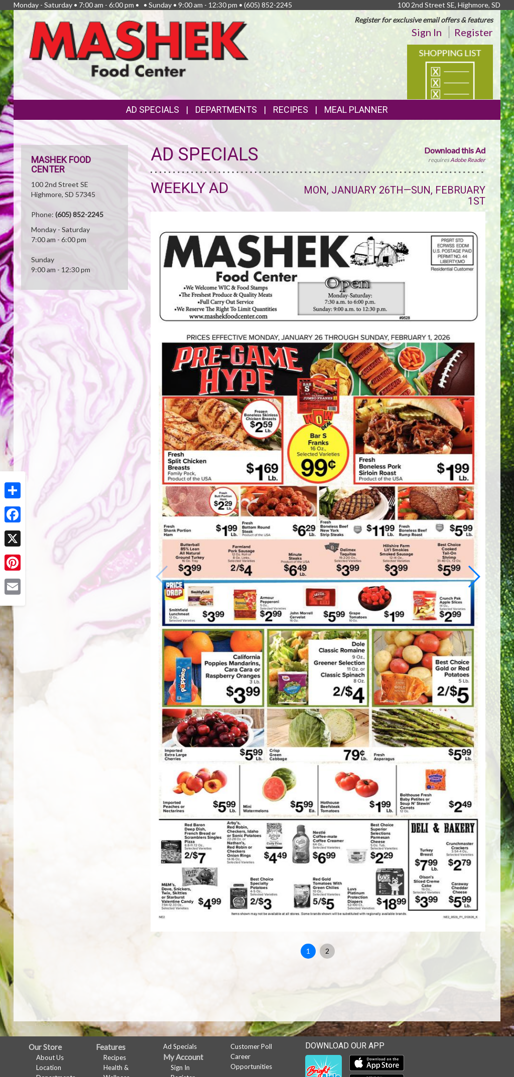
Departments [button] (226, 109)
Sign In (427, 32)
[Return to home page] (139, 48)
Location (48, 1067)
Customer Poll (251, 1046)
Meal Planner (356, 109)
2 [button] (327, 951)
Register (473, 32)
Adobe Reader (467, 159)
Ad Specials (152, 109)
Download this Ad (454, 150)
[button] (473, 577)
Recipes (290, 109)
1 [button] (308, 951)
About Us (50, 1057)
